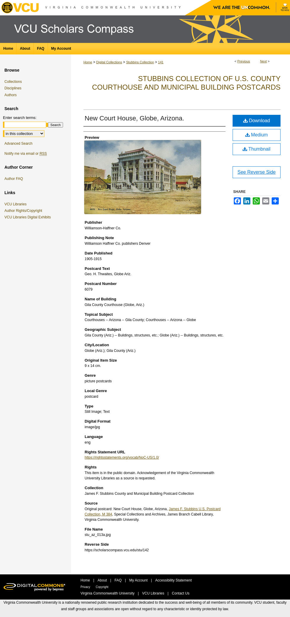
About (103, 580)
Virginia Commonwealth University (108, 593)
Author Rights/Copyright (24, 211)
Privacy (85, 587)
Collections (13, 82)
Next (263, 61)
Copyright (102, 587)
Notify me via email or (25, 154)
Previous (243, 61)
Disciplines (12, 88)
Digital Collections (109, 62)
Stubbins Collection (140, 62)
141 (160, 62)
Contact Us (180, 593)
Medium (256, 134)
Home (87, 62)
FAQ (119, 580)
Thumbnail (256, 149)
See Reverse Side (257, 172)
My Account (139, 580)
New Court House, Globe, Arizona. (134, 118)
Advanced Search (18, 143)
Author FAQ (13, 179)
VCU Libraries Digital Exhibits (29, 217)
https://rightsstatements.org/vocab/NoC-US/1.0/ (122, 457)
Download (256, 120)
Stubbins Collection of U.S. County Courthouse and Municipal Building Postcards (186, 83)
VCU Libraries (17, 204)
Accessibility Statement (173, 580)
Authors (10, 95)
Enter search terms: (19, 117)
